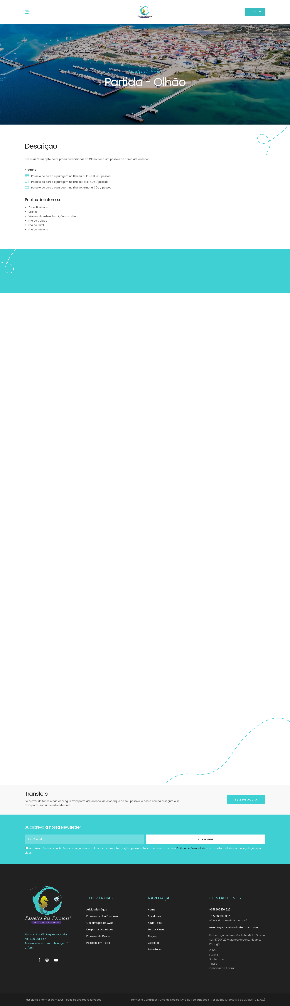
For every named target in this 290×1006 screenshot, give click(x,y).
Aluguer (153, 936)
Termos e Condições (144, 1000)
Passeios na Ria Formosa (102, 916)
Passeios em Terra (98, 943)
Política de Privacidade (191, 848)
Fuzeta (213, 955)
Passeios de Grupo (98, 936)
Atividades (154, 916)
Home (152, 909)
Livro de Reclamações (195, 1000)
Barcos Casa (156, 929)
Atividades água (96, 909)
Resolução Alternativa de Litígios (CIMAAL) (238, 1000)
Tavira (213, 964)
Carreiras (153, 943)
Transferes (155, 949)
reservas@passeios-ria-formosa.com (233, 927)
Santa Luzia (216, 959)
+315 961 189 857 (219, 916)
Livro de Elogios (169, 1000)
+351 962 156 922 (219, 909)
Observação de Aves (99, 923)
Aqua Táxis (155, 923)
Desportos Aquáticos (99, 929)
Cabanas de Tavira (221, 968)
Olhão (213, 950)
